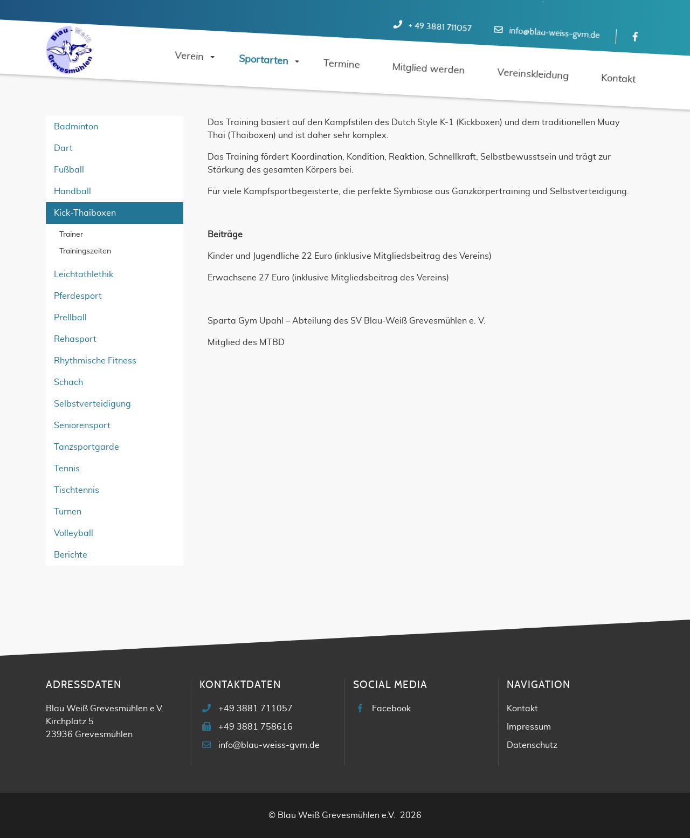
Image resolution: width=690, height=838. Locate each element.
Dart (63, 148)
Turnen (67, 511)
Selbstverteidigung (92, 404)
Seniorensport (82, 425)
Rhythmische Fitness (95, 360)
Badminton (76, 126)
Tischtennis (76, 490)
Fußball (69, 170)
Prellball (70, 317)
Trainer (71, 234)
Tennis (67, 468)
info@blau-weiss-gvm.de (554, 33)
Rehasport (75, 339)
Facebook (391, 708)
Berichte (70, 555)
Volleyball (73, 533)
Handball (72, 191)
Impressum (529, 727)
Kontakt (522, 708)
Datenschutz (532, 745)
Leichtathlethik (83, 274)
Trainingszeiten (85, 251)
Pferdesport (78, 296)
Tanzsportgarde (86, 447)
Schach (68, 382)
